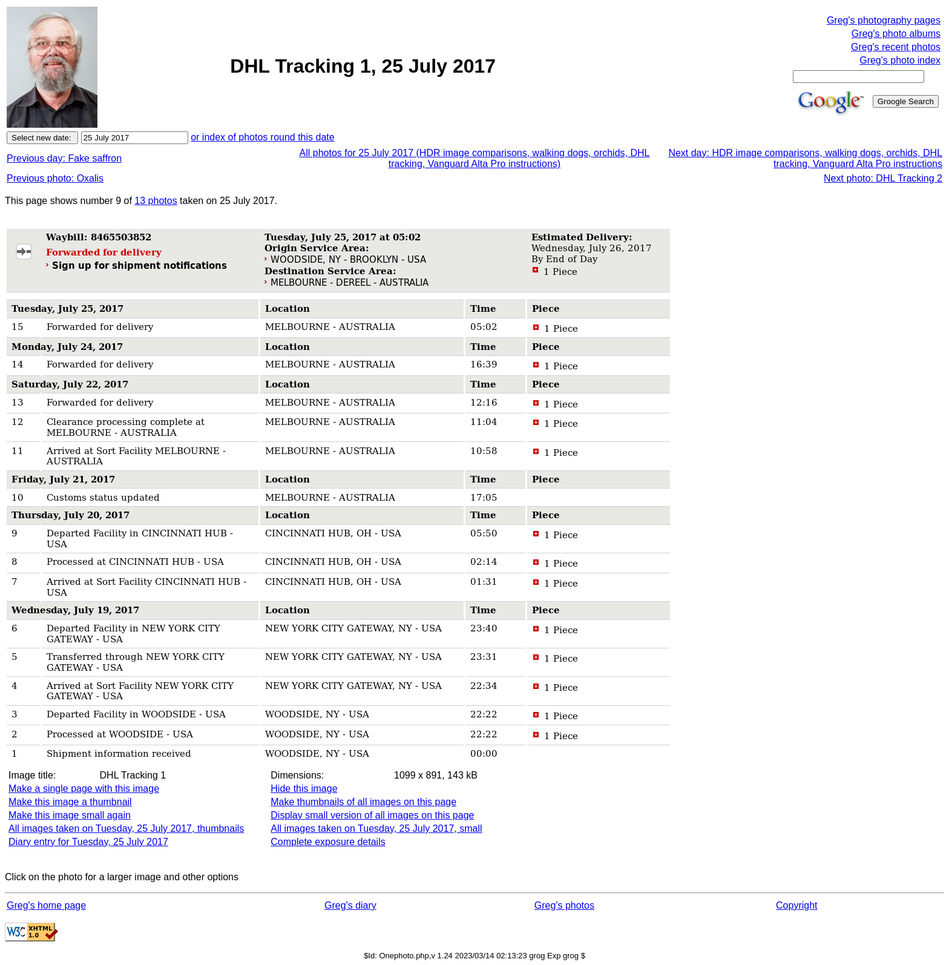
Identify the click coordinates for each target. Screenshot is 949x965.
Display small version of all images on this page (372, 815)
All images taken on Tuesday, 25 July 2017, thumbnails (126, 828)
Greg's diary (350, 905)
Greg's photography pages (884, 20)
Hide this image (304, 788)
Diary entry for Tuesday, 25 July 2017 (88, 842)
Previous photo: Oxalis (55, 178)
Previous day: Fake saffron (64, 158)
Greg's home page (46, 905)
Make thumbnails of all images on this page (363, 802)
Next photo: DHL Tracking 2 (883, 178)
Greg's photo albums (896, 33)
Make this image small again (69, 815)
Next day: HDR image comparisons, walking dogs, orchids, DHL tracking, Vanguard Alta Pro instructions (805, 158)
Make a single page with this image (83, 788)
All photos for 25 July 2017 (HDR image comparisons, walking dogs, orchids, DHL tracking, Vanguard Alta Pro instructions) (475, 158)
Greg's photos (564, 905)
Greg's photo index (900, 60)
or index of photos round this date (263, 137)
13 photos (155, 201)
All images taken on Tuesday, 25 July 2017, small (376, 828)
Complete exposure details (328, 842)
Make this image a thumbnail (70, 802)
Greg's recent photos (896, 47)
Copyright (796, 905)
